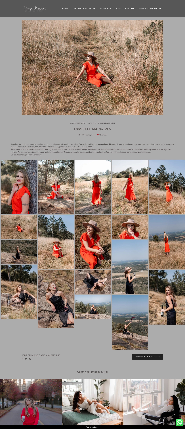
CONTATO (130, 9)
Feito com (92, 427)
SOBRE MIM (105, 9)
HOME (65, 9)
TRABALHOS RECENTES (84, 9)
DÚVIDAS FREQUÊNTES (150, 9)
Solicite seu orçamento (148, 357)
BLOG (118, 9)
